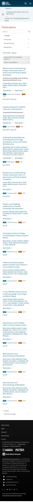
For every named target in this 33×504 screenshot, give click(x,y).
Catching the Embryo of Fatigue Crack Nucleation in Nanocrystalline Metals (15, 235)
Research (8, 8)
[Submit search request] (29, 31)
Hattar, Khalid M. (14, 243)
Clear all (14, 53)
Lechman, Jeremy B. (18, 117)
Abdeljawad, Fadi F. (17, 334)
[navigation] (16, 414)
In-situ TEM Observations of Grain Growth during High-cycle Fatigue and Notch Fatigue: (15, 294)
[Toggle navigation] (3, 14)
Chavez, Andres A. (18, 153)
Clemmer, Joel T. (17, 83)
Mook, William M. (19, 301)
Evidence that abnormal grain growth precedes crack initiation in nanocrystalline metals (15, 265)
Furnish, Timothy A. (17, 241)
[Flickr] (10, 489)
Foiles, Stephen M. (10, 244)
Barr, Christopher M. (18, 116)
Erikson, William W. (13, 151)
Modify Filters (10, 47)
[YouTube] (7, 489)
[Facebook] (2, 489)
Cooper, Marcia (7, 83)
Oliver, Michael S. (8, 153)
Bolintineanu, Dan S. (9, 147)
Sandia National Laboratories (11, 459)
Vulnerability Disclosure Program (12, 495)
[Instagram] (12, 489)
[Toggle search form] (25, 3)
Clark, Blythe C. (7, 334)
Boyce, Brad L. (7, 241)
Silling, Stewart (7, 116)
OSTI (8, 99)
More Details (19, 90)
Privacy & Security (15, 446)
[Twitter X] (5, 489)
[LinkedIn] (14, 489)
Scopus (13, 99)
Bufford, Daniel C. (13, 85)
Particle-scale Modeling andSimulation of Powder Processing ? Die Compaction (13, 206)
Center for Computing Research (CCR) (17, 19)
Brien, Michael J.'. (18, 272)
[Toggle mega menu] (30, 3)
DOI (4, 99)
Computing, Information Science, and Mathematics (17, 13)
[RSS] (17, 489)
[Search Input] (16, 31)
